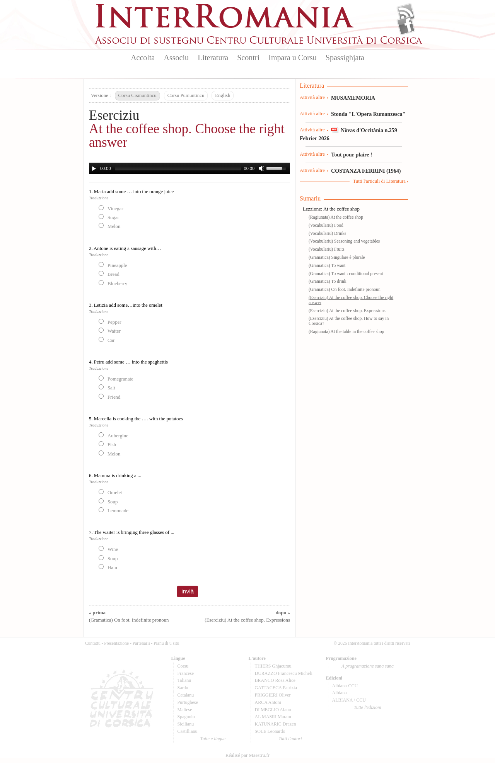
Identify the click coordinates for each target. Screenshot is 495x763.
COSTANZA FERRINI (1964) (366, 171)
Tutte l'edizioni (367, 707)
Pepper (110, 322)
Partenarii (141, 643)
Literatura (213, 57)
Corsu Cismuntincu (137, 95)
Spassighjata (345, 57)
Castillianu (188, 731)
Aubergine (113, 435)
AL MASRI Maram (273, 716)
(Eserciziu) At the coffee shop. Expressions (347, 310)
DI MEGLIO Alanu (273, 709)
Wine (108, 549)
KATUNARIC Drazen (275, 724)
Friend (109, 397)
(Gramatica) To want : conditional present (346, 273)
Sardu (183, 687)
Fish (107, 444)
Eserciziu (114, 115)
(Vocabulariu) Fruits (327, 249)
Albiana (339, 692)
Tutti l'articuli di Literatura (379, 181)
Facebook (405, 25)
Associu (176, 57)
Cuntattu (93, 643)
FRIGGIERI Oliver (273, 695)
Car (106, 340)
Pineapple (113, 265)
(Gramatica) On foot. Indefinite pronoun (345, 289)
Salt (107, 387)
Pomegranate (116, 379)
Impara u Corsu (292, 57)
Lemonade (113, 510)
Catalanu (186, 695)
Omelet (110, 492)
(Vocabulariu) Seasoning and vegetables (344, 241)
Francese (186, 673)
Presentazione (116, 643)
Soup (108, 501)
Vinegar (111, 208)
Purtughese (188, 702)
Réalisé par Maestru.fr (247, 755)
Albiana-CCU (345, 685)
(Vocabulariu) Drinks (327, 233)
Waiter (110, 331)
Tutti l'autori (290, 738)
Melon (109, 226)
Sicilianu (186, 724)
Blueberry (113, 283)
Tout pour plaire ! (351, 154)
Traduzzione (98, 198)
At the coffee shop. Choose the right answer (187, 135)
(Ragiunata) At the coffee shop (336, 217)
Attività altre (312, 97)
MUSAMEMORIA (353, 98)
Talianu (184, 680)
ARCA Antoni (268, 702)
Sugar (109, 217)
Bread (109, 274)
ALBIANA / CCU (349, 700)
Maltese (185, 709)
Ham (108, 567)
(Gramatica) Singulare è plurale (337, 257)
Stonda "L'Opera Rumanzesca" (368, 114)
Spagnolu (186, 716)
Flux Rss (405, 13)
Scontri (248, 57)
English (222, 95)
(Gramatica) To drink (327, 281)
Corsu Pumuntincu (186, 95)
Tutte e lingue (212, 738)
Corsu (183, 666)
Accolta (143, 57)
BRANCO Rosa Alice (275, 680)
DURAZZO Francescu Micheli (283, 673)
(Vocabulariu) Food (326, 225)
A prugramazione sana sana (367, 666)
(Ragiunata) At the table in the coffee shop (346, 331)
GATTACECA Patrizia (276, 687)
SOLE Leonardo (270, 731)
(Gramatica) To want (327, 265)
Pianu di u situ (166, 643)
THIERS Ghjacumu (273, 666)
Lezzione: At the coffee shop (331, 209)
